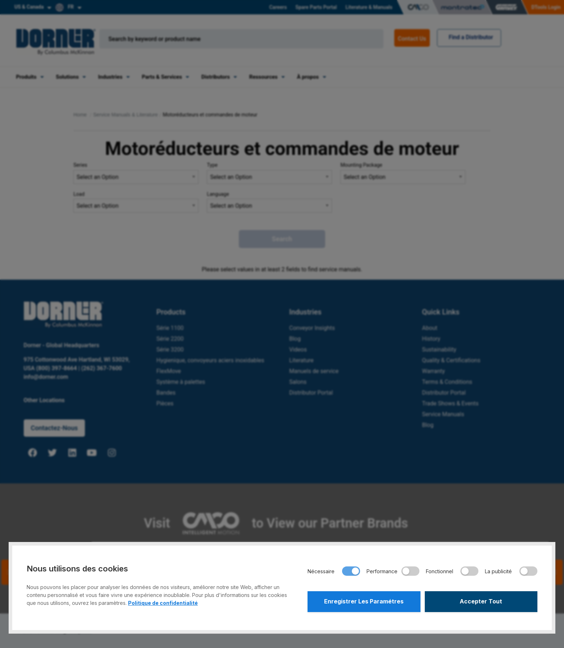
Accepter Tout (481, 601)
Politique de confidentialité (163, 603)
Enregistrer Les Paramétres (364, 601)
